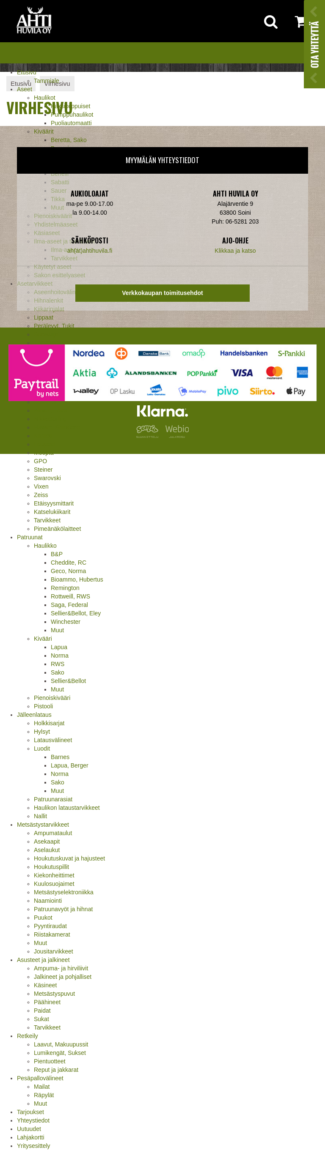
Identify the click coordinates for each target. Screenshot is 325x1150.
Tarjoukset (30, 1112)
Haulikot (44, 97)
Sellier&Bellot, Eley (76, 613)
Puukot (43, 917)
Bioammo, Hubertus (77, 579)
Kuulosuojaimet (54, 883)
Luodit (42, 748)
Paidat (42, 1010)
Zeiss (41, 495)
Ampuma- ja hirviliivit (61, 968)
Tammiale (46, 80)
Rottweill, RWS (70, 596)
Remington (65, 588)
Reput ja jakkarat (56, 1069)
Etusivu (26, 72)
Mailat (42, 1086)
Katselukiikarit (52, 511)
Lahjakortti (30, 1137)
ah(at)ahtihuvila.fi (90, 250)
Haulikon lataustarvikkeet (67, 807)
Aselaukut (47, 850)
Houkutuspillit (51, 866)
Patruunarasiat (53, 799)
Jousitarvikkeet (53, 951)
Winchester (65, 621)
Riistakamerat (52, 934)
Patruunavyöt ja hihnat (63, 909)
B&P (57, 554)
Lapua (59, 647)
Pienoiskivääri (52, 697)
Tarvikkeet (47, 520)
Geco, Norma (68, 571)
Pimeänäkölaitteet (57, 528)
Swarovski (47, 478)
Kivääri (43, 638)
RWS (57, 664)
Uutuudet (29, 1128)
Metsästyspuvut (54, 993)
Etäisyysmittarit (54, 503)
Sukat (41, 1019)
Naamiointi (48, 900)
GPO (40, 461)
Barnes (60, 757)
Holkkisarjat (49, 723)
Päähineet (47, 1002)
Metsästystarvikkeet (43, 824)
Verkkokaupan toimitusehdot (162, 293)
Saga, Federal (69, 604)
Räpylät (44, 1095)
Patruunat (30, 537)
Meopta (44, 452)
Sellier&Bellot (68, 680)
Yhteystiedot (33, 1120)
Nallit (40, 816)
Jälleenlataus (34, 714)
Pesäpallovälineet (40, 1078)
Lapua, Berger (69, 765)
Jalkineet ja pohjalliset (62, 976)
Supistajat (47, 334)
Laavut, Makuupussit (61, 1044)
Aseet (24, 89)
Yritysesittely (33, 1145)
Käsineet (45, 985)
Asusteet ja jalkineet (43, 959)
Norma (60, 655)
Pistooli (43, 706)
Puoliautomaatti (71, 123)
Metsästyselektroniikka (64, 892)
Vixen (41, 486)
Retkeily (27, 1036)
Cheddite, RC (68, 562)
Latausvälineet (53, 740)
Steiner (43, 469)
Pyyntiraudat (50, 926)
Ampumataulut (53, 833)
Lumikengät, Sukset (60, 1052)
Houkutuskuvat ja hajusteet (69, 858)
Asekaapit (47, 841)
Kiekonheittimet (54, 875)
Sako (57, 672)
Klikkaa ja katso (235, 250)
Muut (57, 630)
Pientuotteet (50, 1061)
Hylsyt (42, 731)
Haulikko (45, 545)
